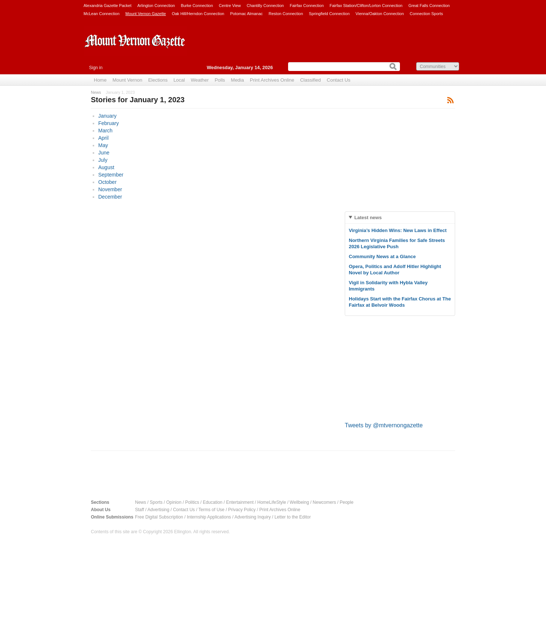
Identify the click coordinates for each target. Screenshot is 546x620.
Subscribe (450, 99)
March (105, 130)
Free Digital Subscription (159, 517)
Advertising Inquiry (252, 517)
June (103, 153)
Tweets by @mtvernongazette (384, 425)
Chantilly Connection (265, 5)
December (110, 197)
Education (212, 502)
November (110, 189)
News (96, 92)
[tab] (400, 217)
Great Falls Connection (429, 5)
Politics (192, 502)
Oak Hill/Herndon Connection (198, 13)
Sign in (96, 67)
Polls (219, 80)
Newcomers (324, 502)
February (108, 123)
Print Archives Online (272, 80)
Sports (156, 502)
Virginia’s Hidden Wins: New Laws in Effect (398, 230)
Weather (200, 80)
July (102, 160)
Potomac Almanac (246, 13)
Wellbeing (299, 502)
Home (100, 80)
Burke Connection (197, 5)
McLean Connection (102, 13)
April (103, 138)
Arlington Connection (156, 5)
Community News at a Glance (382, 256)
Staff (139, 509)
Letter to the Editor (292, 517)
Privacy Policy (242, 509)
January (107, 116)
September (110, 175)
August (106, 167)
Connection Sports (426, 13)
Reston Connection (286, 13)
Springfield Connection (329, 13)
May (103, 145)
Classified (310, 80)
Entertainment (240, 502)
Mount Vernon (127, 80)
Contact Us (338, 80)
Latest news (368, 217)
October (107, 182)
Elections (158, 80)
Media (237, 80)
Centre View (230, 5)
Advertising (158, 509)
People (346, 502)
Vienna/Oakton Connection (379, 13)
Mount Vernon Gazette (145, 13)
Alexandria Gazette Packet (107, 5)
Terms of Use (211, 509)
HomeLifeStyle (271, 502)
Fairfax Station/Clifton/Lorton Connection (366, 5)
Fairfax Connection (306, 5)
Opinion (173, 502)
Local (179, 80)
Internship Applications (209, 517)
